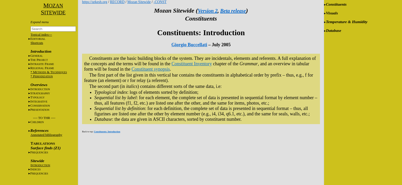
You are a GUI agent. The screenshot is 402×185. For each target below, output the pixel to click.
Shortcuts (37, 43)
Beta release (233, 11)
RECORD (117, 2)
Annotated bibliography (46, 135)
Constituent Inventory (192, 63)
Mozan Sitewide (139, 2)
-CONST (160, 2)
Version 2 (207, 11)
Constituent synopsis (151, 69)
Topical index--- (41, 34)
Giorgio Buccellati (189, 44)
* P (42, 76)
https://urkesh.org (94, 2)
